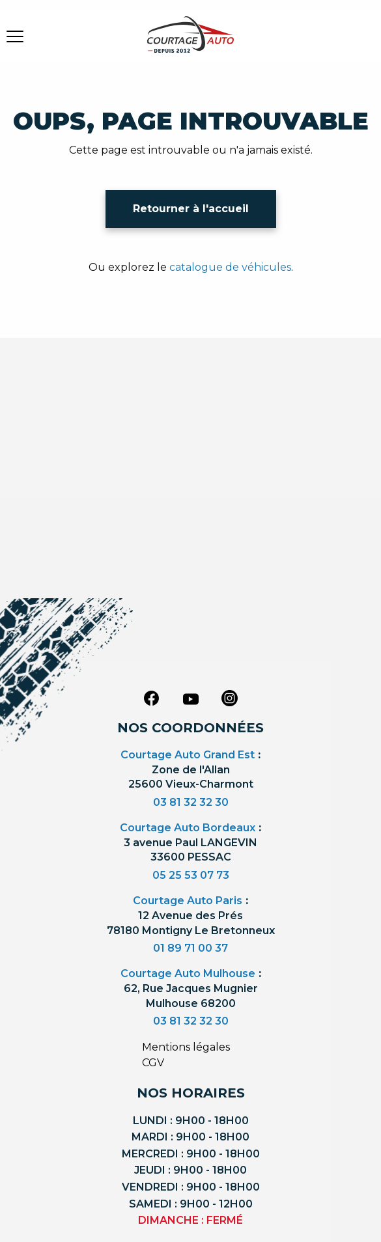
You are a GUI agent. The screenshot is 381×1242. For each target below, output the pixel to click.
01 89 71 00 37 (190, 948)
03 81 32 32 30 (191, 802)
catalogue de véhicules (230, 267)
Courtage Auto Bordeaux (187, 827)
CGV (153, 1062)
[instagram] (230, 697)
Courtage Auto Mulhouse (187, 973)
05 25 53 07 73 (190, 875)
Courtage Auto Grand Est (187, 755)
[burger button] (15, 36)
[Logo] (191, 42)
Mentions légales (186, 1047)
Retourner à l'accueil (191, 208)
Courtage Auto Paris (187, 900)
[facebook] (152, 697)
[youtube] (191, 699)
